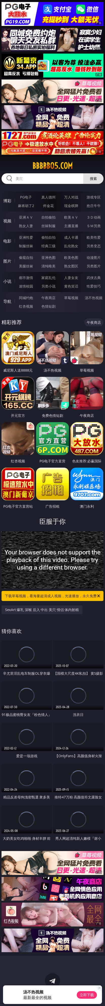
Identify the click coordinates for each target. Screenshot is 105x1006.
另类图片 (94, 266)
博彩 (7, 201)
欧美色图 (71, 257)
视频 (7, 221)
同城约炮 (26, 297)
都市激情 (26, 277)
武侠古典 (94, 277)
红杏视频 (26, 306)
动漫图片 (94, 257)
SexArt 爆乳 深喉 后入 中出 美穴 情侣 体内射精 (42, 609)
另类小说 (48, 286)
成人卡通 (71, 237)
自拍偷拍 (48, 217)
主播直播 (71, 225)
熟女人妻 (26, 225)
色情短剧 (48, 306)
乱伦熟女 (71, 246)
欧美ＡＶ (71, 217)
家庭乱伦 (48, 277)
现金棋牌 (71, 205)
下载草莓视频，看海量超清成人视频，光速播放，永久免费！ (53, 596)
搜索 (93, 178)
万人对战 (71, 197)
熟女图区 (71, 266)
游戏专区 (94, 197)
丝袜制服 (48, 225)
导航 (7, 301)
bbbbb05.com (52, 166)
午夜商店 (48, 297)
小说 (7, 281)
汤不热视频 (93, 297)
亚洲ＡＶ (26, 217)
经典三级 (48, 246)
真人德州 (48, 197)
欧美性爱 (94, 237)
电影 (7, 241)
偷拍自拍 (48, 237)
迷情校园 (26, 286)
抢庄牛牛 (94, 205)
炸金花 (48, 205)
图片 (7, 261)
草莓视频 (71, 297)
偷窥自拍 (26, 257)
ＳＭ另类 (94, 225)
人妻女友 (71, 277)
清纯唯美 (48, 266)
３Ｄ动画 (94, 217)
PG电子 (26, 197)
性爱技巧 (94, 286)
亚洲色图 (48, 257)
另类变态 (94, 246)
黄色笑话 (71, 286)
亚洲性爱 (26, 237)
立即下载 (87, 994)
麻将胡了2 (26, 205)
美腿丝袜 (26, 266)
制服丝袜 (26, 246)
